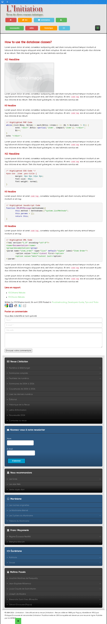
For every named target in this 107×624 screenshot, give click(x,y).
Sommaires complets (18, 373)
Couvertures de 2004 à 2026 (22, 389)
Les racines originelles (19, 505)
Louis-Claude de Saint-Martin (22, 589)
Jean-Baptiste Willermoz (20, 584)
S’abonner (16, 461)
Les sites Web (15, 484)
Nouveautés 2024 (17, 415)
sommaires (44, 20)
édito (32, 28)
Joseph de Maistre (17, 594)
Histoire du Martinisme (19, 521)
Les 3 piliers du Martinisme (21, 516)
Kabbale (13, 557)
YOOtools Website (16, 297)
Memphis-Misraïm (17, 542)
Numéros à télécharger (19, 368)
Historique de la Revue (19, 405)
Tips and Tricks (91, 302)
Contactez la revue (17, 421)
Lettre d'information (17, 410)
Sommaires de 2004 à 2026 (21, 384)
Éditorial (13, 399)
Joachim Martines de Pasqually (23, 578)
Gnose (12, 563)
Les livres (13, 479)
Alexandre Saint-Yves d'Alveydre (23, 599)
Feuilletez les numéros (19, 378)
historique (48, 28)
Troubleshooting (59, 302)
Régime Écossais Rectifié (19, 537)
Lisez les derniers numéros (21, 394)
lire (24, 20)
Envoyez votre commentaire (18, 351)
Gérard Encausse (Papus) (20, 605)
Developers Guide (76, 302)
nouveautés (14, 28)
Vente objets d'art (16, 490)
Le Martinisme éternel (18, 510)
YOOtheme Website (16, 293)
